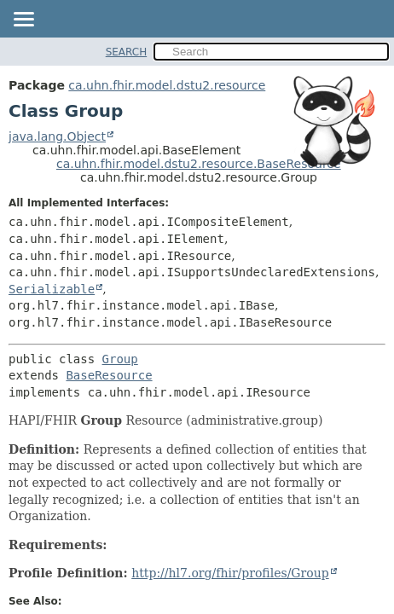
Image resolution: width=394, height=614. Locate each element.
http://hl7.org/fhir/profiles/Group (230, 573)
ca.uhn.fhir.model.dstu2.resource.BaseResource (198, 164)
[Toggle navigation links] (23, 20)
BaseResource (109, 375)
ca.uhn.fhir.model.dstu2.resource (166, 85)
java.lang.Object (57, 136)
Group (120, 359)
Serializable (52, 289)
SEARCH (127, 52)
